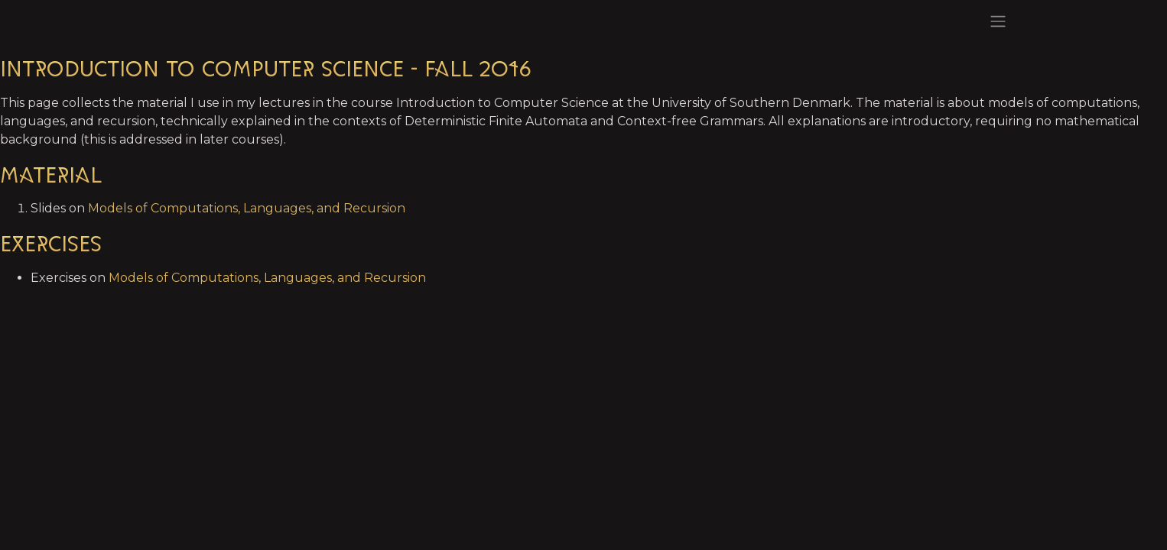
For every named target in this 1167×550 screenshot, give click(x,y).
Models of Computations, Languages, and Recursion (246, 208)
